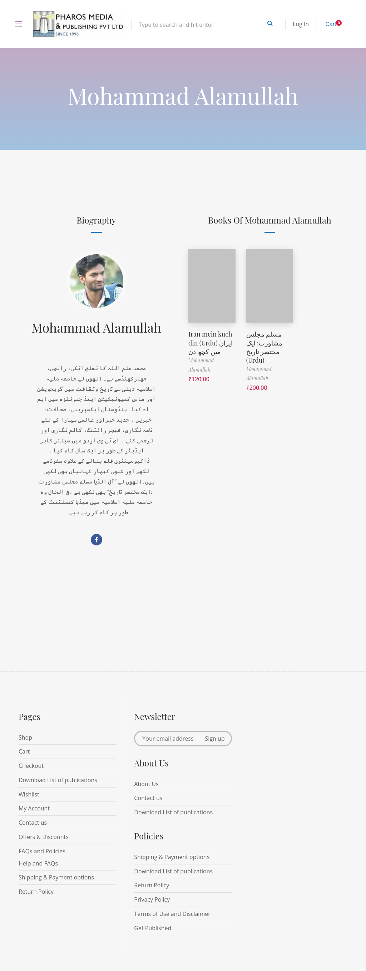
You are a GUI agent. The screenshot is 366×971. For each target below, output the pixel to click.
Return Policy (36, 892)
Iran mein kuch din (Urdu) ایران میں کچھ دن (210, 342)
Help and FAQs (38, 863)
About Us (146, 784)
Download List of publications (58, 780)
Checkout (31, 766)
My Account (34, 808)
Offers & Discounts (44, 837)
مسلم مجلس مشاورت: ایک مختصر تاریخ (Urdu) (264, 346)
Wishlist (29, 794)
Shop (25, 737)
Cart (24, 751)
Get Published (152, 928)
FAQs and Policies (42, 851)
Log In (301, 24)
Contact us (33, 823)
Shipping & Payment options (56, 877)
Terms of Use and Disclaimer (172, 914)
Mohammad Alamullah (96, 327)
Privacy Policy (152, 899)
